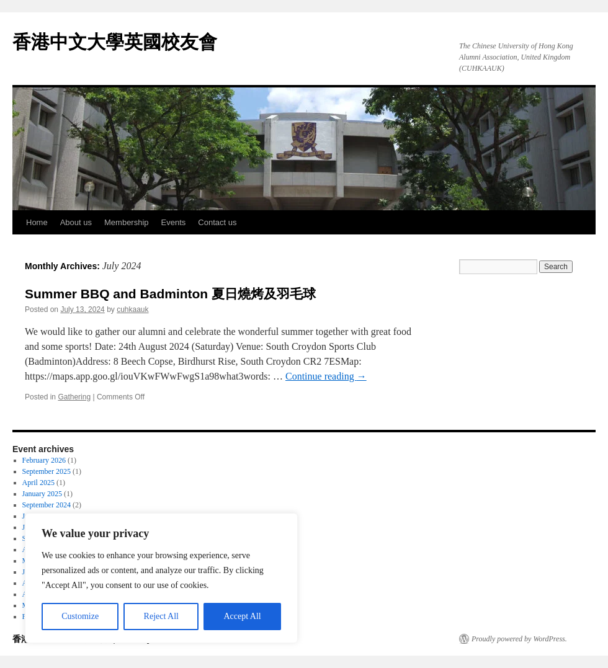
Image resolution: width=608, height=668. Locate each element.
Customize (80, 616)
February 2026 (44, 460)
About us (76, 222)
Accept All (242, 616)
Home (37, 222)
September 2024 (46, 505)
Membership (126, 222)
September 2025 (46, 471)
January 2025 (42, 493)
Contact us (217, 222)
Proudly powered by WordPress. (519, 639)
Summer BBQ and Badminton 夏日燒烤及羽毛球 (170, 294)
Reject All (161, 616)
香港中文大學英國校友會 (114, 42)
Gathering (74, 397)
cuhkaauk (132, 309)
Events (173, 222)
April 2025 (38, 482)
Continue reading (326, 376)
